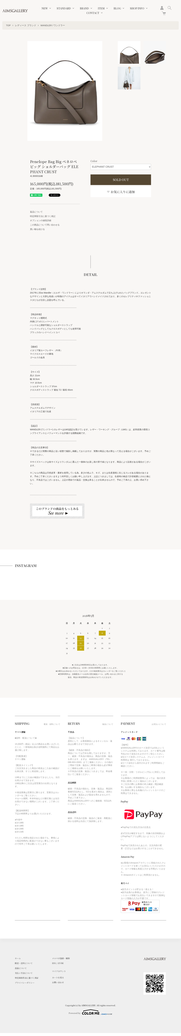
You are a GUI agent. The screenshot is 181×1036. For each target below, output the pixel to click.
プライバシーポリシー (25, 982)
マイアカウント (59, 971)
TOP (8, 25)
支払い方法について (24, 973)
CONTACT (92, 13)
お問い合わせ (58, 982)
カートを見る (58, 977)
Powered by (90, 1012)
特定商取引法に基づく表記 (42, 216)
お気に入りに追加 (121, 192)
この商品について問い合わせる (45, 225)
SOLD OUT (121, 179)
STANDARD (64, 8)
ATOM (61, 963)
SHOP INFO (137, 8)
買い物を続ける (37, 229)
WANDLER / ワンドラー (53, 25)
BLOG (117, 8)
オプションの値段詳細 (40, 220)
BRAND (84, 8)
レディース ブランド (25, 25)
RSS (54, 963)
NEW (45, 8)
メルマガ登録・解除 (61, 958)
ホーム (18, 958)
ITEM (101, 8)
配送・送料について (24, 963)
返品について (36, 212)
